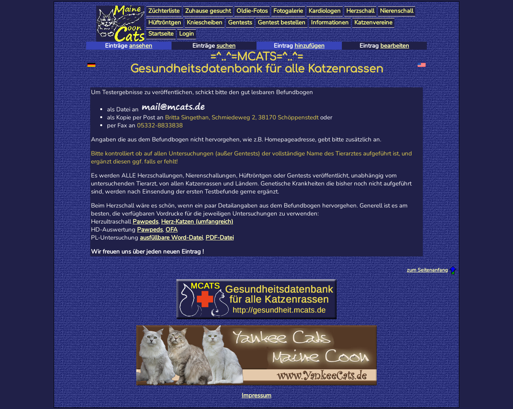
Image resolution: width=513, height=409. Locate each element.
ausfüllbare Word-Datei (171, 238)
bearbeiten (394, 46)
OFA (172, 230)
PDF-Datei (220, 238)
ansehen (140, 46)
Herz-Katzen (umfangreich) (197, 222)
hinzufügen (310, 46)
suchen (226, 46)
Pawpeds (145, 222)
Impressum (256, 395)
